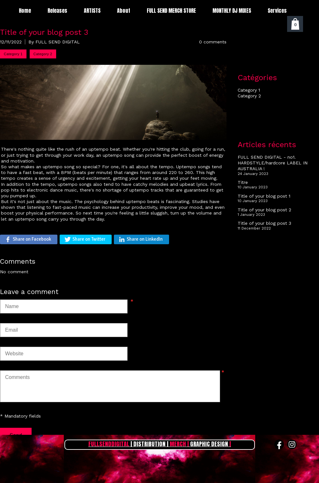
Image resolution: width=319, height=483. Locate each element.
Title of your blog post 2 (264, 209)
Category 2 (249, 95)
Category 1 (249, 90)
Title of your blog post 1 (264, 196)
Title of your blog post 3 (264, 223)
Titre (243, 182)
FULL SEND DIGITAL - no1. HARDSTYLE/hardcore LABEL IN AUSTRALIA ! (273, 163)
